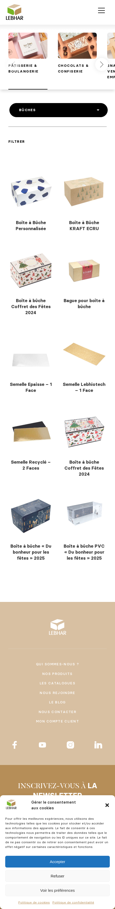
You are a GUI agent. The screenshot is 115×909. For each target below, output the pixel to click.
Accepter (57, 861)
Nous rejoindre (57, 693)
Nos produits (57, 674)
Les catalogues (57, 683)
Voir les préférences (57, 890)
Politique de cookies (34, 902)
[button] (107, 805)
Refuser (57, 876)
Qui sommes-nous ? (57, 664)
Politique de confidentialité (73, 902)
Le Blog (57, 702)
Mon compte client (57, 721)
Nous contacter (57, 712)
